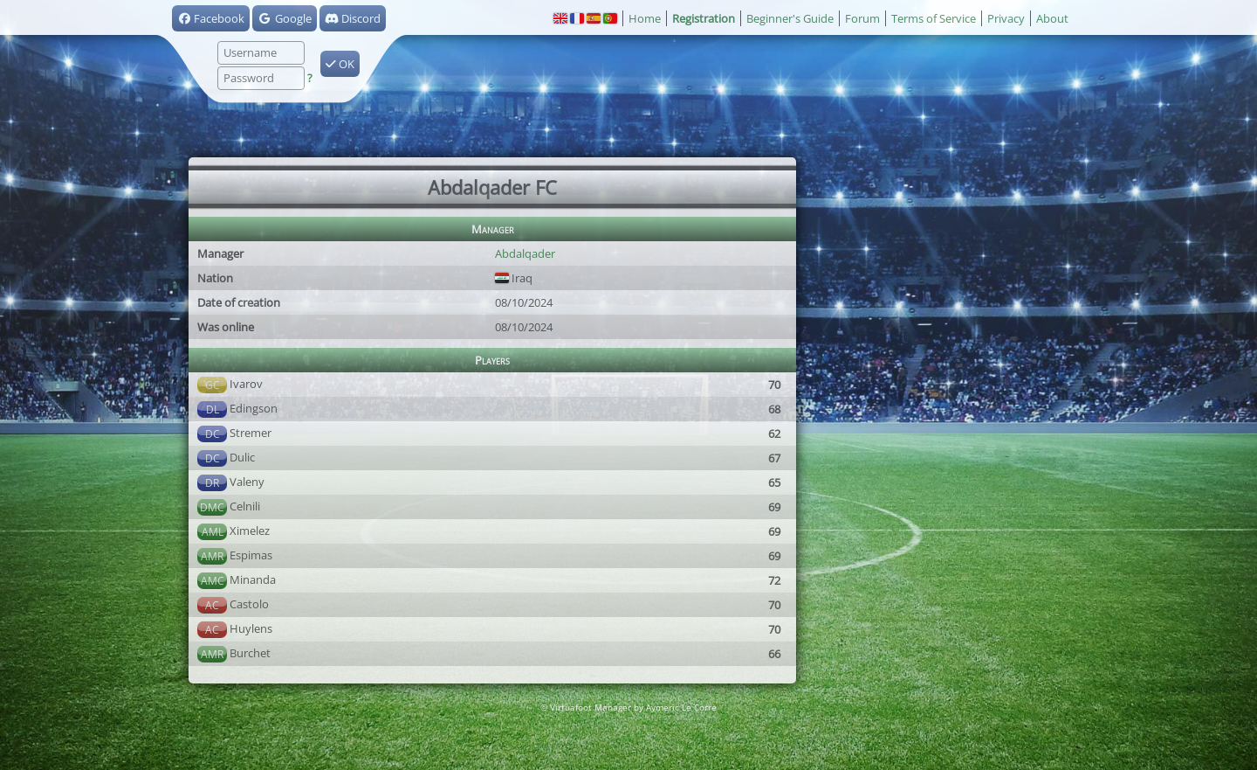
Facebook (210, 18)
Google (284, 18)
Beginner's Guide (790, 18)
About (1052, 18)
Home (644, 18)
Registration (703, 18)
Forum (862, 18)
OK (340, 64)
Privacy (1006, 18)
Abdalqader (525, 253)
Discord (353, 18)
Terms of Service (933, 18)
